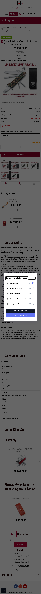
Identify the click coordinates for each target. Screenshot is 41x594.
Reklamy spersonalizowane (16, 304)
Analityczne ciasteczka (15, 294)
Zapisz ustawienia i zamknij (20, 311)
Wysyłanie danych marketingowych (18, 299)
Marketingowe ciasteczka (16, 288)
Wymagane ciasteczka (15, 283)
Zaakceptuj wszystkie (20, 315)
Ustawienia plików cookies (17, 278)
